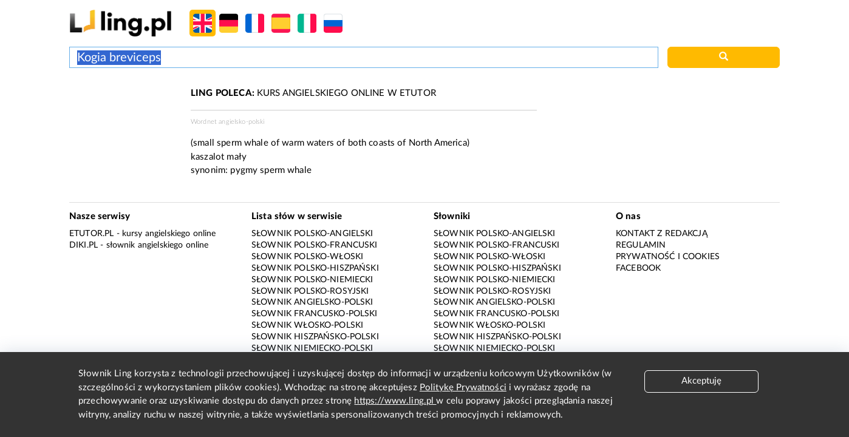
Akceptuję (701, 380)
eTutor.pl (91, 233)
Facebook (638, 268)
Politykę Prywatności (463, 387)
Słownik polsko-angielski (312, 233)
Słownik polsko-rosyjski (310, 291)
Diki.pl (83, 245)
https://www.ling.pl (395, 400)
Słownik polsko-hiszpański (315, 268)
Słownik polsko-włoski (307, 256)
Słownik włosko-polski (307, 325)
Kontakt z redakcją (661, 233)
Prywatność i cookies (668, 256)
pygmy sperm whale (271, 170)
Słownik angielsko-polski (312, 302)
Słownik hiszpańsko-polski (315, 337)
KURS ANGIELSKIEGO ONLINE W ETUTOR (313, 93)
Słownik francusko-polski (314, 314)
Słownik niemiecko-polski (312, 348)
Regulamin (641, 245)
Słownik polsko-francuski (314, 245)
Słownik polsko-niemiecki (312, 280)
